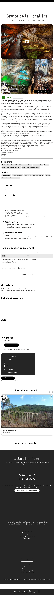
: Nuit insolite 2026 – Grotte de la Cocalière (31, 226)
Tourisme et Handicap (9, 579)
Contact (18, 579)
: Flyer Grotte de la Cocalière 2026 (29, 224)
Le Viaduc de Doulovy (9, 430)
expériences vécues (18, 98)
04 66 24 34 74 (12, 356)
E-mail (9, 359)
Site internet (11, 363)
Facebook (9, 366)
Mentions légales (33, 579)
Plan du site (24, 579)
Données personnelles (44, 579)
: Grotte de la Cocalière (26, 227)
